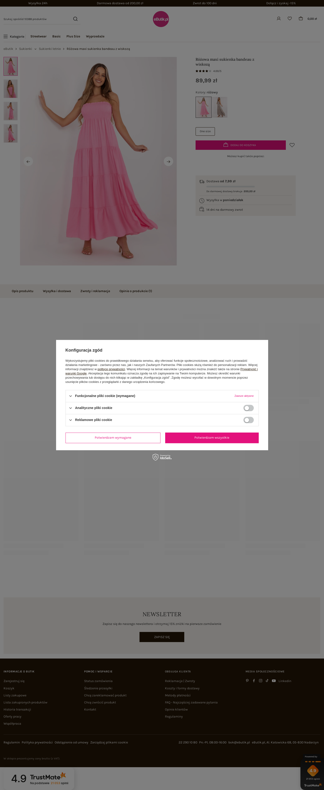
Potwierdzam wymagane (113, 438)
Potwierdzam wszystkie (211, 438)
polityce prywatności (111, 369)
